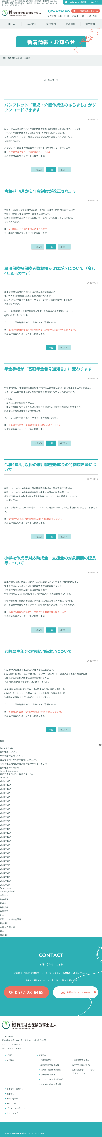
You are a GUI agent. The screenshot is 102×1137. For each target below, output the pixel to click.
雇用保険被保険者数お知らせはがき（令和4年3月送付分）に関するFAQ (42, 329)
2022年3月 (5, 868)
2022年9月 (5, 844)
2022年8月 (5, 848)
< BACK (38, 169)
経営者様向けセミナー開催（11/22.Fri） (19, 759)
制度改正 (4, 899)
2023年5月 (5, 816)
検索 (2, 740)
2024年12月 (5, 784)
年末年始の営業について (11, 755)
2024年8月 (5, 792)
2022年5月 (5, 860)
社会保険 (4, 923)
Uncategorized (7, 891)
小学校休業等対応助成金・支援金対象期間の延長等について (37, 612)
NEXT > (63, 169)
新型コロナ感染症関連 (10, 919)
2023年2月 (5, 824)
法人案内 (31, 23)
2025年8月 (5, 780)
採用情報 (90, 23)
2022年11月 (5, 836)
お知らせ (4, 895)
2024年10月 (5, 788)
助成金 (3, 903)
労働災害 (4, 907)
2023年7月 (5, 812)
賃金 (2, 931)
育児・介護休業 (7, 927)
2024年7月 (5, 796)
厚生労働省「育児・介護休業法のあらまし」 (29, 151)
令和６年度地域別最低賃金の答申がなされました (23, 763)
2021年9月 (5, 884)
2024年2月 (5, 800)
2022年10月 (5, 840)
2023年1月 (5, 828)
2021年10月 (5, 880)
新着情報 (70, 23)
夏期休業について (8, 751)
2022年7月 (5, 852)
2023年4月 (5, 820)
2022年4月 (5, 864)
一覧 (51, 169)
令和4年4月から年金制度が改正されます (27, 229)
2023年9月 (5, 804)
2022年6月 (5, 856)
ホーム (11, 23)
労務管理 (4, 911)
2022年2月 (5, 872)
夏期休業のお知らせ (9, 767)
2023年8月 (5, 808)
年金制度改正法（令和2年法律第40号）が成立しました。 (35, 425)
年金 (2, 915)
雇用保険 (4, 935)
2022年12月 (5, 832)
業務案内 (51, 23)
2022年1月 (5, 876)
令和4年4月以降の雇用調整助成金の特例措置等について (35, 518)
